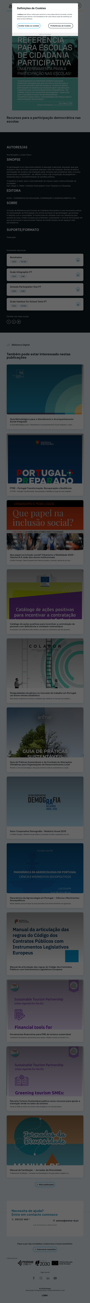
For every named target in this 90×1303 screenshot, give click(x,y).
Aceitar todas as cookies (28, 26)
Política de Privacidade (45, 34)
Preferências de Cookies (60, 26)
